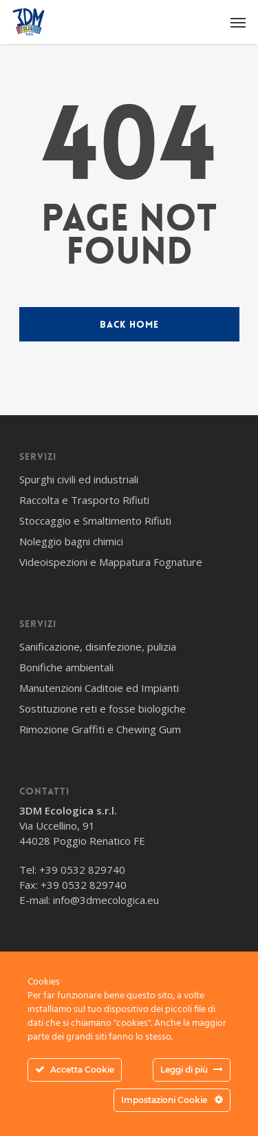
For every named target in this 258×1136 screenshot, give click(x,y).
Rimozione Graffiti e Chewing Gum (100, 729)
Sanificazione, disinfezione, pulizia (97, 646)
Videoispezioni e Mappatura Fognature (110, 562)
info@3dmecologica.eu (106, 900)
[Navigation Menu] (238, 22)
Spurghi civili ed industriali (78, 479)
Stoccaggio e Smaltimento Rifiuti (95, 520)
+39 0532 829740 (82, 869)
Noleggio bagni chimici (71, 541)
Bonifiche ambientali (66, 667)
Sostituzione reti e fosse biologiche (102, 708)
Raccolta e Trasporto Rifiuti (84, 500)
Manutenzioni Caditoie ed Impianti (99, 688)
